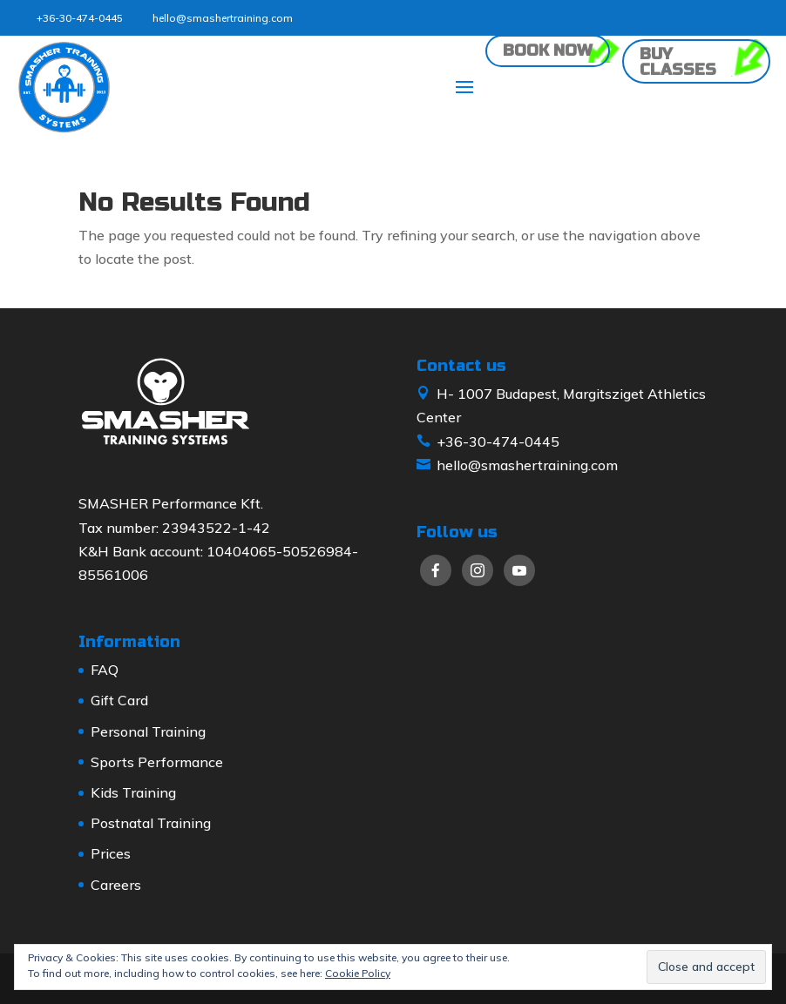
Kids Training (133, 792)
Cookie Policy (357, 973)
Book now (548, 50)
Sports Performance (157, 762)
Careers (116, 884)
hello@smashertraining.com (222, 17)
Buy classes (678, 61)
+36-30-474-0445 (80, 17)
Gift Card (119, 700)
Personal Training (148, 731)
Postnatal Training (151, 823)
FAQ (105, 669)
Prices (111, 853)
